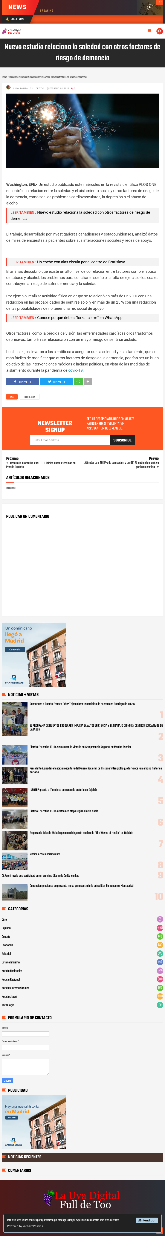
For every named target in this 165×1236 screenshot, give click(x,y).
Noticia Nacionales (12, 971)
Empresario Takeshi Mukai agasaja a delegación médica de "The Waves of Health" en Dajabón (81, 833)
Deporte (6, 937)
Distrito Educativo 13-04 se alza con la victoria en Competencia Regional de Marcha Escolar (80, 747)
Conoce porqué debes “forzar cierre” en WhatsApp (79, 317)
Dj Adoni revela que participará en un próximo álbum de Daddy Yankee (40, 876)
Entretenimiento (11, 962)
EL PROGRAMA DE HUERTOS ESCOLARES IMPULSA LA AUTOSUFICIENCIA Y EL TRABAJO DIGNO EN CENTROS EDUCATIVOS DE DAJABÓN (96, 727)
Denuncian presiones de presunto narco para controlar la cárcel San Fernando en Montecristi (81, 886)
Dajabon (6, 928)
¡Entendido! (147, 1220)
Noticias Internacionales (15, 988)
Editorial (6, 954)
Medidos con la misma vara (45, 854)
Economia (7, 945)
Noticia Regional (11, 980)
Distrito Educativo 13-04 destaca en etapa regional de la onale (64, 811)
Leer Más (114, 1220)
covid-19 (75, 370)
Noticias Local (9, 997)
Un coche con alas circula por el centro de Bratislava (81, 262)
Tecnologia (29, 397)
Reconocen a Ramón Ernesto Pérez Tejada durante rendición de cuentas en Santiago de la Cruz (82, 704)
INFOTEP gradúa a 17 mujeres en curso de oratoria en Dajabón (64, 790)
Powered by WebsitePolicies (25, 1226)
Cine (4, 920)
